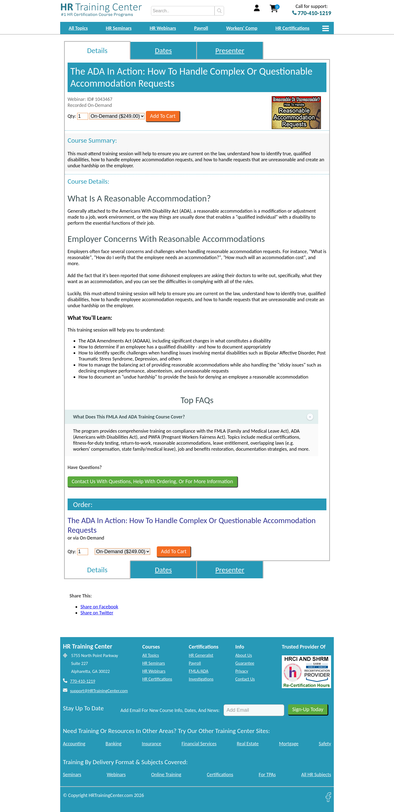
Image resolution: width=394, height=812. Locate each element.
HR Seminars (119, 28)
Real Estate (248, 744)
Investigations (201, 679)
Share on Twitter (96, 613)
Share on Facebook (99, 607)
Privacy (241, 671)
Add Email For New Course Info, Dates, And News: (170, 710)
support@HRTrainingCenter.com (99, 690)
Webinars (116, 775)
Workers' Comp (241, 28)
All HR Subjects (316, 775)
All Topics (78, 28)
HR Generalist (201, 655)
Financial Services (198, 744)
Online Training (166, 775)
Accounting (74, 744)
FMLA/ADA (198, 671)
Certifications (220, 775)
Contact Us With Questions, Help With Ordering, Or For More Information (152, 481)
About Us (243, 655)
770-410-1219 (82, 681)
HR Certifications (292, 28)
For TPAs (267, 775)
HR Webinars (163, 28)
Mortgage (289, 744)
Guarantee (244, 663)
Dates (163, 50)
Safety (325, 744)
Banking (113, 744)
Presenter (229, 50)
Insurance (151, 744)
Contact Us (245, 679)
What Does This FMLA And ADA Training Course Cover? (193, 416)
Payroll (201, 28)
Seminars (72, 775)
